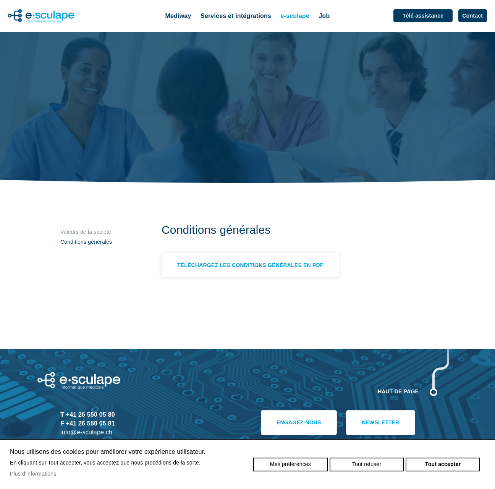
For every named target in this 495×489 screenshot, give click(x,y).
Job (324, 16)
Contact (473, 16)
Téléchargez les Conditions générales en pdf (250, 265)
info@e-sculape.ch (86, 432)
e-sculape (295, 16)
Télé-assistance (423, 16)
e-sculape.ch (41, 16)
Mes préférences (290, 464)
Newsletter (380, 422)
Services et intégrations (236, 16)
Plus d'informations (33, 474)
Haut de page (398, 391)
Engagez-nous (299, 422)
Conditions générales (86, 242)
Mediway (178, 16)
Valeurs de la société (85, 232)
